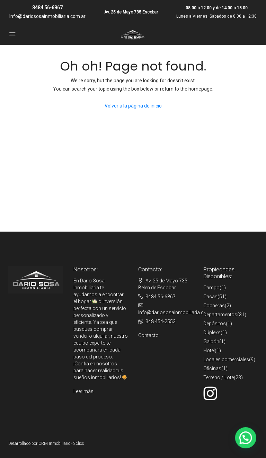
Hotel (209, 350)
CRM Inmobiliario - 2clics (61, 443)
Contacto (148, 335)
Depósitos (214, 323)
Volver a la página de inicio (133, 106)
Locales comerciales (226, 359)
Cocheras (214, 305)
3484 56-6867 (47, 7)
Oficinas (212, 368)
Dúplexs (212, 332)
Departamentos (220, 314)
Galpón (211, 341)
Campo (211, 287)
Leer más (83, 391)
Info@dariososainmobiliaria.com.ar (47, 16)
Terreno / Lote (218, 377)
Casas (210, 296)
